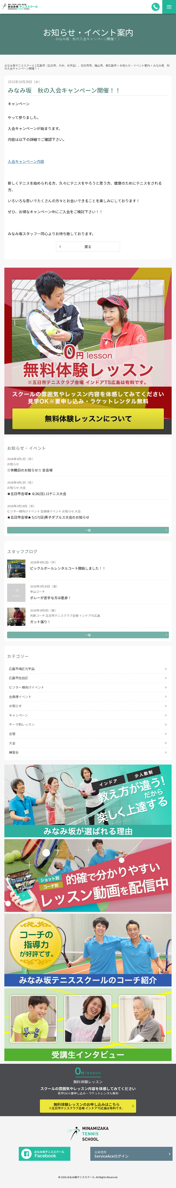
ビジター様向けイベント (26, 687)
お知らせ (15, 705)
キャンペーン (18, 715)
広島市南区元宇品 (22, 668)
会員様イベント (20, 696)
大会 (12, 743)
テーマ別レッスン (22, 724)
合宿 (12, 733)
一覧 (88, 530)
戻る (88, 246)
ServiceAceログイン (131, 1154)
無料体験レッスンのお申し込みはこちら (86, 1106)
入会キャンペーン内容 (26, 161)
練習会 (14, 752)
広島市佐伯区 (18, 678)
